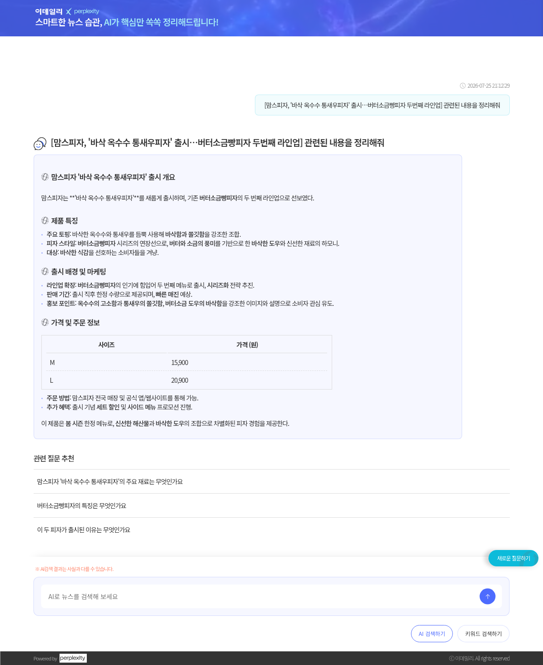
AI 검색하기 (432, 633)
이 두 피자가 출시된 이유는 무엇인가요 (83, 529)
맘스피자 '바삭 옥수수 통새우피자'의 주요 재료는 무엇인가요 (110, 481)
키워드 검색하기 (483, 633)
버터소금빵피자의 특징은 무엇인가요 (81, 505)
